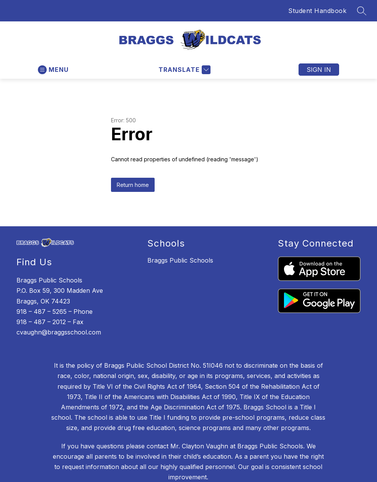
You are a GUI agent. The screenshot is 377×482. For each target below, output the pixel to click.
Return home (133, 185)
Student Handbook (317, 11)
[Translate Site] (184, 70)
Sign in (319, 69)
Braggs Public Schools (180, 260)
